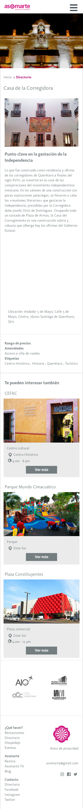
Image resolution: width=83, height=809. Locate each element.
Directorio (23, 77)
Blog (8, 771)
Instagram (12, 794)
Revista (10, 761)
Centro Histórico (17, 363)
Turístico (71, 363)
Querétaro (54, 363)
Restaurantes (14, 733)
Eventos (10, 748)
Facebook (11, 789)
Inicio (8, 77)
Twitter (10, 800)
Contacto (11, 780)
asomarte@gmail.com (62, 763)
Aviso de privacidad (64, 748)
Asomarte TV (14, 766)
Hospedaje (12, 743)
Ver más (41, 469)
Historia (38, 363)
